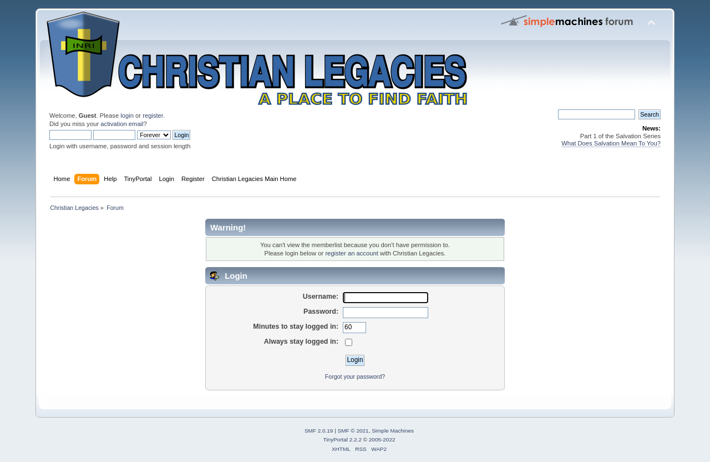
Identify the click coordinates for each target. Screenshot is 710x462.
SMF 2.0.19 (319, 431)
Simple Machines (393, 431)
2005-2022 (382, 439)
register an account (351, 253)
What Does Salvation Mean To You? (611, 143)
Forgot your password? (355, 376)
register (153, 115)
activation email (121, 123)
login (127, 115)
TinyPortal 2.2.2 (342, 439)
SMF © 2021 (353, 431)
